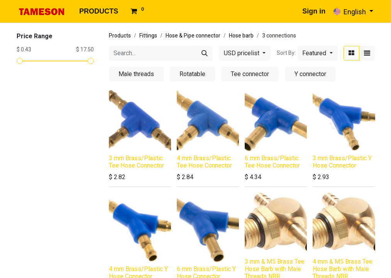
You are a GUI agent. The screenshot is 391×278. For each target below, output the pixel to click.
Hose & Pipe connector (193, 35)
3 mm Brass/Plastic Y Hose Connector (342, 161)
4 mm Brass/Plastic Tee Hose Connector (204, 161)
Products (120, 35)
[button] (317, 53)
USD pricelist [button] (242, 53)
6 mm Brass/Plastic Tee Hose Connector (272, 161)
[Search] (204, 53)
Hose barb (241, 35)
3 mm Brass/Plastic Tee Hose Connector (136, 161)
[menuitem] (98, 11)
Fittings (148, 35)
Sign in (313, 11)
